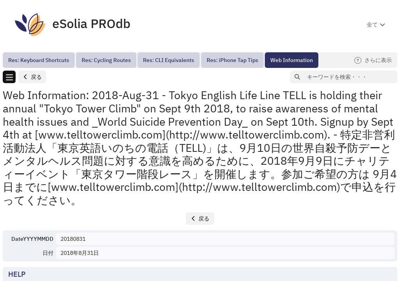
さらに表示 (373, 60)
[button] (32, 77)
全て (372, 24)
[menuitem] (39, 60)
